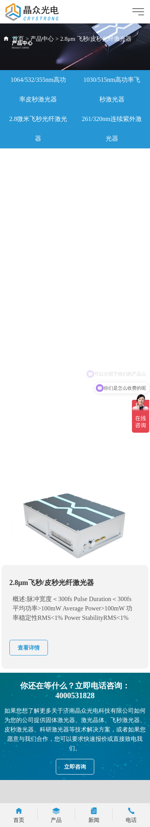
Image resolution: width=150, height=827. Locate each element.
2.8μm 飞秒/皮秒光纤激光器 (95, 39)
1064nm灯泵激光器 (111, 236)
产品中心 (42, 39)
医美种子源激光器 (112, 256)
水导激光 (38, 236)
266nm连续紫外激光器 (38, 471)
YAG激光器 (112, 295)
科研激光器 (38, 197)
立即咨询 (75, 767)
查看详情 (29, 648)
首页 (18, 39)
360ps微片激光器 (38, 158)
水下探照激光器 (112, 275)
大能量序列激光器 (38, 256)
